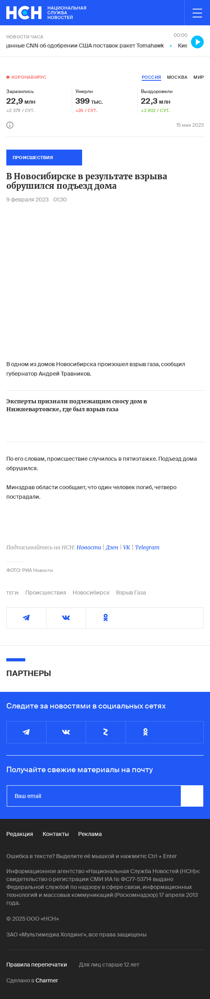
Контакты (56, 834)
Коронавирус (28, 77)
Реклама (90, 834)
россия (151, 77)
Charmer (47, 980)
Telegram (147, 547)
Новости (89, 547)
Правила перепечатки (36, 964)
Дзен (112, 547)
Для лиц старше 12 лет (109, 964)
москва (177, 77)
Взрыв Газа (131, 592)
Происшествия (45, 592)
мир (198, 77)
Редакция (19, 834)
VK (126, 547)
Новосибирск (91, 592)
